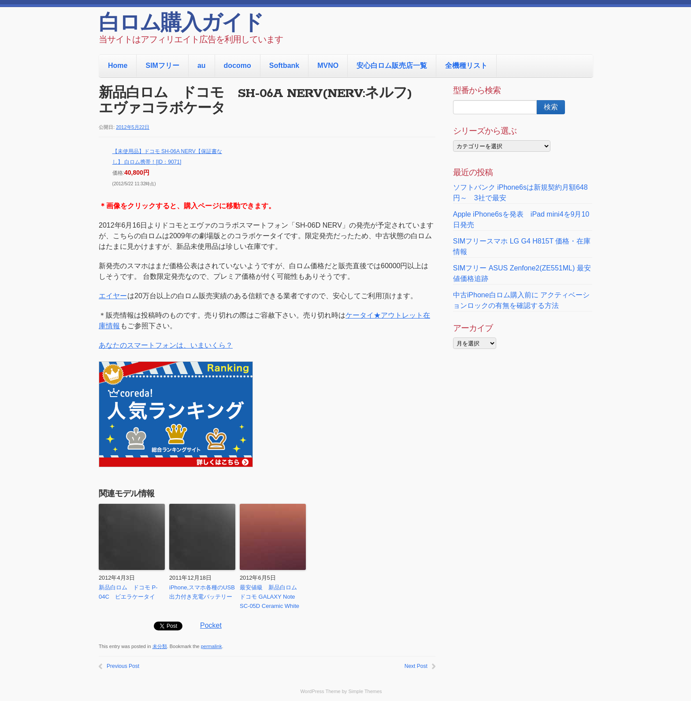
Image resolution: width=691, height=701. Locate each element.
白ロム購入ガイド (181, 24)
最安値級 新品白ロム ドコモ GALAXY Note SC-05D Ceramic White (271, 596)
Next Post (416, 666)
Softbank (284, 65)
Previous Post (123, 666)
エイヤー (113, 296)
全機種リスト (466, 65)
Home (117, 65)
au (201, 65)
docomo (237, 65)
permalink (211, 646)
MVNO (327, 65)
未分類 (159, 646)
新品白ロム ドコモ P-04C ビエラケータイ (128, 592)
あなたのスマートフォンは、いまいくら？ (166, 345)
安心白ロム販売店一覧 (392, 65)
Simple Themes (365, 691)
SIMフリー (162, 65)
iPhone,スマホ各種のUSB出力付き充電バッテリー (202, 592)
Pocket (211, 625)
